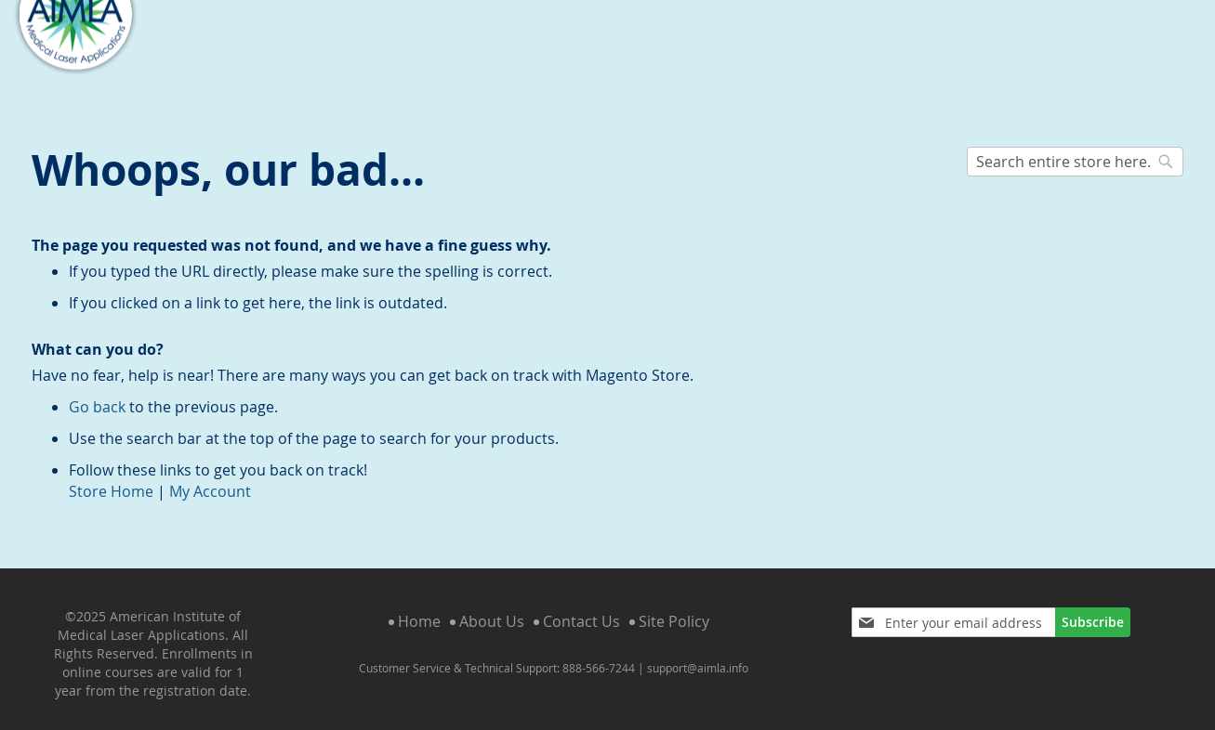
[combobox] (1075, 147)
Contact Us (581, 607)
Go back (97, 392)
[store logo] (75, 62)
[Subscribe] (1092, 608)
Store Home (111, 476)
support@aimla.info (697, 652)
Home (419, 607)
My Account (210, 476)
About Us (491, 607)
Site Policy (674, 607)
